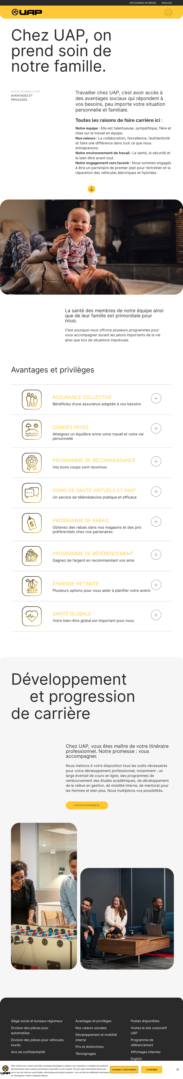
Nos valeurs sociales (91, 1028)
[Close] (177, 1069)
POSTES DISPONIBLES (86, 805)
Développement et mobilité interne (96, 1037)
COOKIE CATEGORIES (124, 1069)
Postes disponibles (145, 1021)
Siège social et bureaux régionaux (36, 1021)
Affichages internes (143, 2)
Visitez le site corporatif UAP (149, 1030)
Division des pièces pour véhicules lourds (37, 1042)
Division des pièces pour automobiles (29, 1030)
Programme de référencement (142, 1042)
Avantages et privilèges (93, 1021)
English (167, 2)
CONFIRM (151, 1069)
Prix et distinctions (89, 1047)
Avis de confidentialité (28, 1052)
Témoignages (85, 1054)
